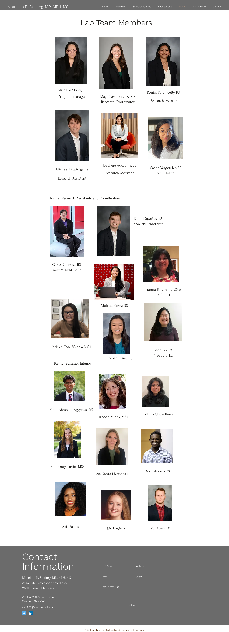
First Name (107, 566)
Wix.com (140, 630)
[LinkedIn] (31, 613)
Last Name (140, 566)
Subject (138, 576)
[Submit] (132, 605)
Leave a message (110, 586)
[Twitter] (24, 613)
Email (104, 576)
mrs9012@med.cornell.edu (37, 607)
